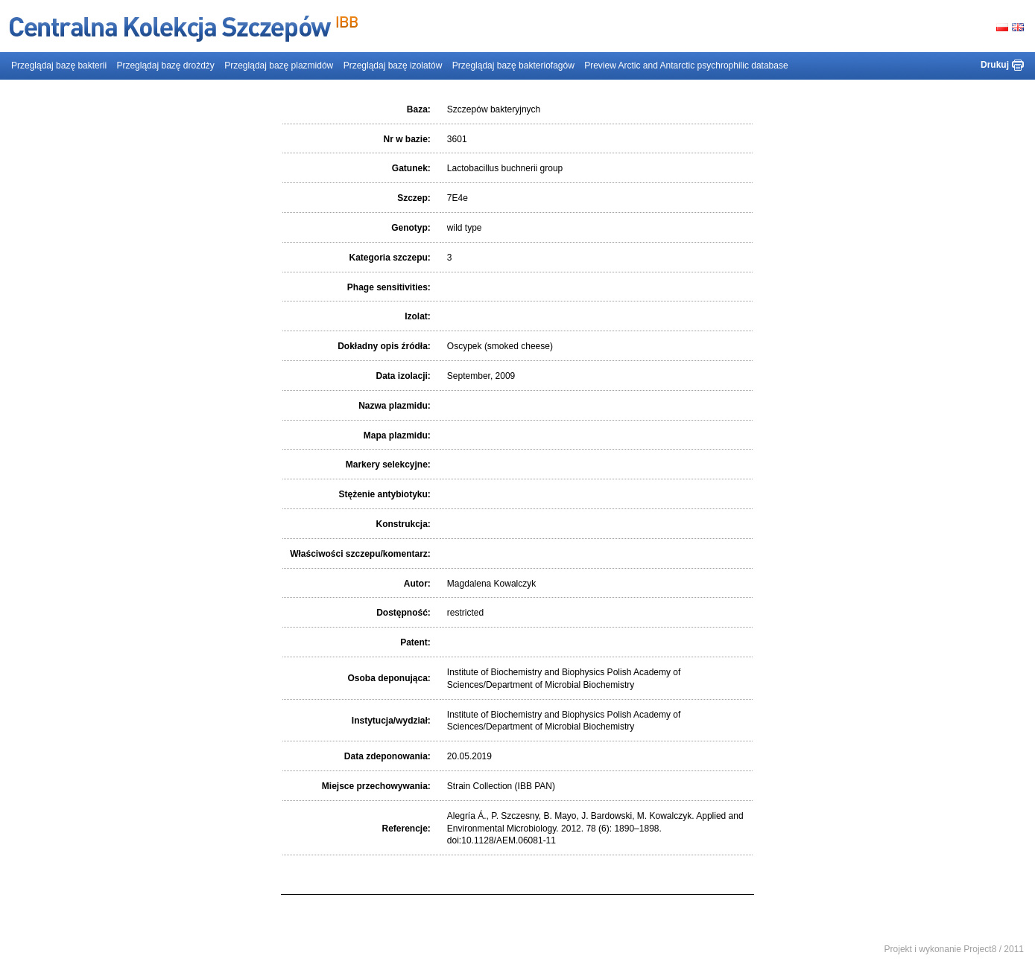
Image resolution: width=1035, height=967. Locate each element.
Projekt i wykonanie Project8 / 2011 (954, 949)
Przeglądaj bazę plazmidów (278, 65)
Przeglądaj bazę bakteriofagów (513, 65)
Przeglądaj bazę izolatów (393, 65)
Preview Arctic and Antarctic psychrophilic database (686, 65)
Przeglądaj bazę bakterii (59, 65)
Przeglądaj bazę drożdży (165, 65)
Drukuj (995, 65)
